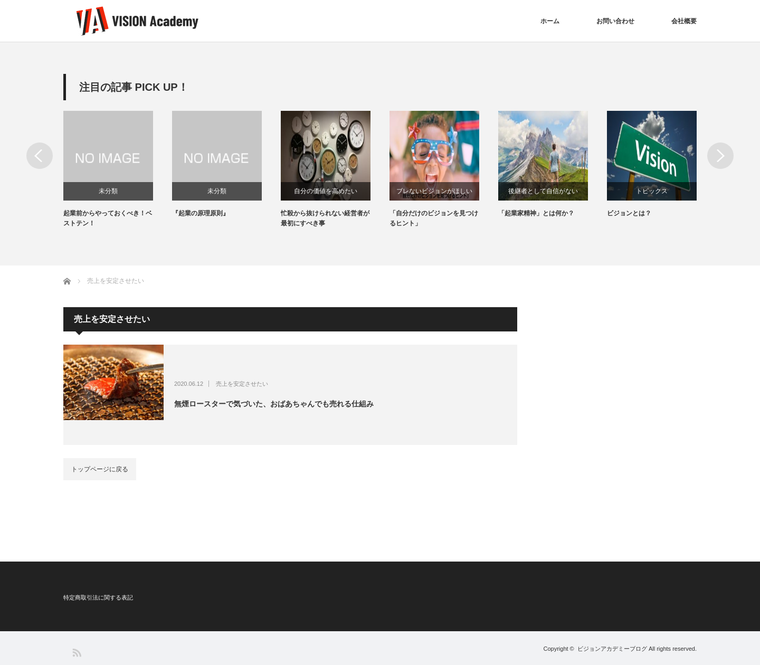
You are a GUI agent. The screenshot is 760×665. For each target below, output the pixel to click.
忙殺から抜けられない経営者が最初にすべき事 (325, 218)
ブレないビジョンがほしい (434, 191)
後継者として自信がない (543, 191)
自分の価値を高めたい (325, 191)
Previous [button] (39, 155)
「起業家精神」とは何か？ (536, 213)
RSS (76, 652)
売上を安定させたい (242, 384)
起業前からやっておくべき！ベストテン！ (107, 218)
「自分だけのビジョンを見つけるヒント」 (434, 218)
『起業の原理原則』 (200, 213)
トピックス (652, 191)
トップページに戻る (99, 469)
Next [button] (720, 155)
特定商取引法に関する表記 (98, 597)
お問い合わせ (615, 21)
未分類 (108, 191)
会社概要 (684, 21)
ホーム (549, 21)
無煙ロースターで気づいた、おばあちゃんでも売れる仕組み (274, 404)
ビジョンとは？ (629, 213)
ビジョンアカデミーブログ (612, 648)
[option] (117, 170)
